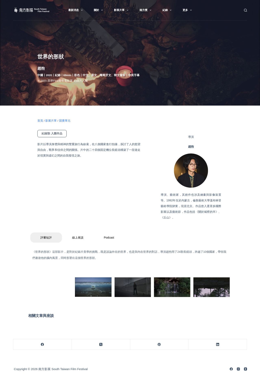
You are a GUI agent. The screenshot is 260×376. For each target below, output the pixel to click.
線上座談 (77, 237)
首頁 (40, 120)
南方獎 (146, 10)
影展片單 (122, 10)
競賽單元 (64, 120)
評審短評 (46, 237)
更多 (188, 10)
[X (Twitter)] (101, 344)
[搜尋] (245, 10)
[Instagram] (238, 369)
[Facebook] (42, 344)
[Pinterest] (159, 344)
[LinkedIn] (217, 344)
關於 (99, 10)
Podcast (109, 237)
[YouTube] (245, 369)
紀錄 (167, 10)
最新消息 (76, 10)
